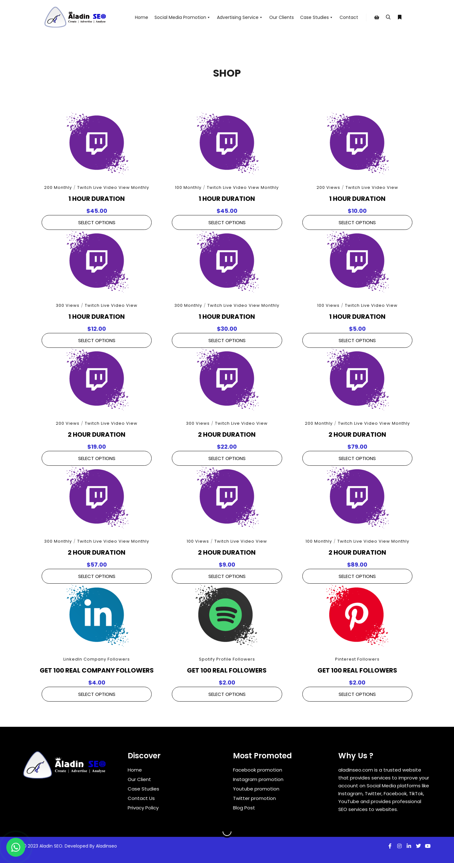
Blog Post (244, 807)
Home (141, 17)
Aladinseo (106, 846)
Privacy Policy (143, 807)
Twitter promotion (254, 798)
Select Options (96, 222)
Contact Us (141, 798)
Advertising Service (240, 17)
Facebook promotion (257, 770)
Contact (349, 17)
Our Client (139, 779)
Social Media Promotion (182, 17)
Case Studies (316, 17)
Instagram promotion (258, 779)
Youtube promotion (256, 788)
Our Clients (281, 17)
